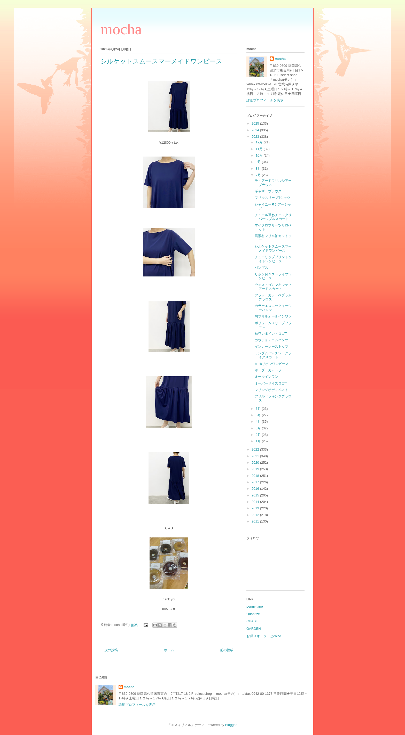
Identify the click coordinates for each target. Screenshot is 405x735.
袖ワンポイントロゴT (271, 334)
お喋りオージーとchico (263, 636)
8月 (259, 168)
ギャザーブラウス (268, 191)
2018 (256, 476)
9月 (259, 162)
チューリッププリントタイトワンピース (273, 259)
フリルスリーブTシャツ (272, 198)
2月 (259, 435)
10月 (260, 155)
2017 (256, 482)
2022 (256, 449)
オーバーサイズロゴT (271, 383)
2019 (256, 469)
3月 (259, 428)
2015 (256, 495)
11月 (260, 149)
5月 (259, 415)
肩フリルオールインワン (273, 316)
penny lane (254, 606)
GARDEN (253, 629)
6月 (259, 409)
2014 (256, 502)
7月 (259, 175)
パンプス (261, 268)
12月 (260, 142)
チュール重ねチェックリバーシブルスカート (273, 217)
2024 (256, 130)
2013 (256, 508)
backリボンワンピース (272, 364)
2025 (256, 123)
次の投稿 (111, 650)
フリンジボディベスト (271, 390)
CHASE (252, 621)
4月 (259, 421)
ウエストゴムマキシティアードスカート (273, 287)
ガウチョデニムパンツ (271, 340)
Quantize (253, 614)
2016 (256, 489)
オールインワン (266, 377)
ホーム (169, 650)
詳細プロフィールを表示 (264, 100)
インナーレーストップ (271, 346)
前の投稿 (226, 650)
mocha (121, 29)
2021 (256, 456)
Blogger (230, 725)
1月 (259, 441)
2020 (256, 462)
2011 (256, 521)
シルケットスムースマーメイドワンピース (273, 248)
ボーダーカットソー (270, 370)
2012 (256, 515)
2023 (256, 136)
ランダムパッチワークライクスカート (273, 355)
